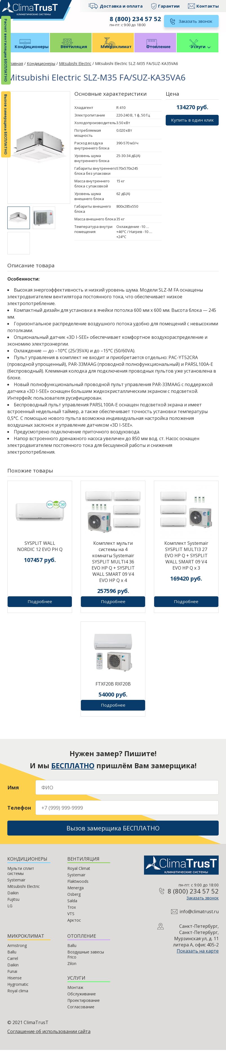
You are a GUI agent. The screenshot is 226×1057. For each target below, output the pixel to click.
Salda (72, 907)
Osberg (74, 901)
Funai (12, 978)
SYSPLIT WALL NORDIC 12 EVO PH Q (40, 551)
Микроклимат (113, 51)
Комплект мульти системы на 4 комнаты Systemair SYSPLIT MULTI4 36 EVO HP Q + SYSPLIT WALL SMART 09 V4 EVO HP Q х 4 (113, 566)
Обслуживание (81, 1001)
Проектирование (83, 1007)
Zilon (71, 970)
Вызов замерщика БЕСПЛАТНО (5, 124)
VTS (70, 920)
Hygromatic (17, 991)
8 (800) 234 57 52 (134, 18)
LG (9, 912)
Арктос (74, 927)
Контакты (207, 6)
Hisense (14, 984)
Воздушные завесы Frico (85, 961)
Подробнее (39, 606)
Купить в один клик (192, 125)
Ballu (11, 959)
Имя (13, 792)
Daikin (13, 900)
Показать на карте (198, 958)
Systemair (16, 887)
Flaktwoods (77, 888)
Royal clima (17, 997)
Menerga (75, 894)
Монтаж (75, 994)
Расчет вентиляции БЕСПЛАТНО (5, 50)
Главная (15, 68)
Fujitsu (13, 906)
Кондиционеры (28, 51)
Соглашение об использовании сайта (48, 1038)
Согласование (80, 1013)
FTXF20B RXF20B (113, 689)
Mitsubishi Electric (75, 68)
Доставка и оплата (121, 6)
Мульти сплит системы (20, 878)
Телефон (19, 812)
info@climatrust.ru (199, 918)
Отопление (155, 51)
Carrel (12, 965)
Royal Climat (78, 875)
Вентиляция (71, 51)
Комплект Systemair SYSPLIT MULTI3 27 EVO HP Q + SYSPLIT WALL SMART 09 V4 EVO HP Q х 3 (186, 560)
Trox (71, 914)
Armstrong (17, 952)
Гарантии (169, 6)
